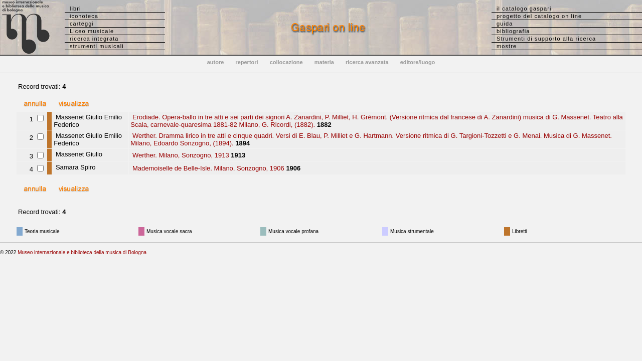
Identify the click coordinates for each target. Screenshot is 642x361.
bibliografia (513, 31)
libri (75, 9)
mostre (507, 46)
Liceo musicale (92, 31)
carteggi (82, 24)
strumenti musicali (97, 46)
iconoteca (84, 16)
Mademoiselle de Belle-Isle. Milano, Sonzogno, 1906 (207, 168)
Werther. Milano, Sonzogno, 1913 (179, 155)
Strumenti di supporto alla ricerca (546, 39)
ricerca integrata (94, 39)
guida (505, 24)
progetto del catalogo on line (539, 16)
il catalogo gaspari (524, 9)
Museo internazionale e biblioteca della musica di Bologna (82, 252)
